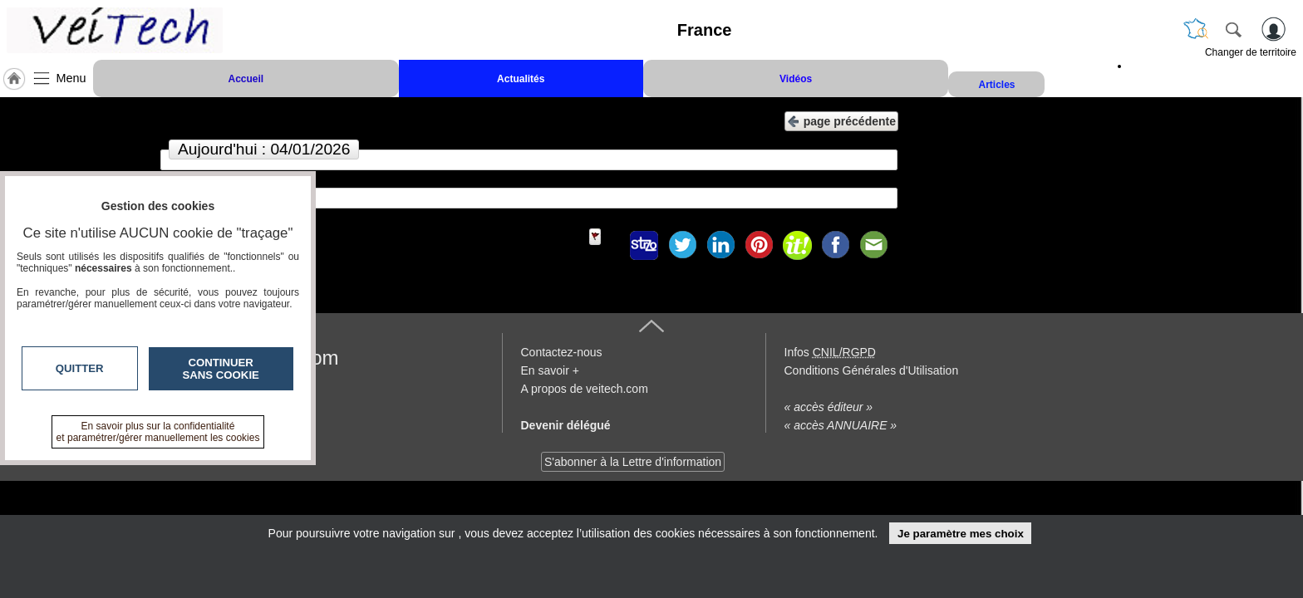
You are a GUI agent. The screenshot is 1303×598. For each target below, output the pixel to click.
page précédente (841, 120)
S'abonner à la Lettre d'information (632, 461)
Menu (71, 78)
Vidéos (795, 79)
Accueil (245, 79)
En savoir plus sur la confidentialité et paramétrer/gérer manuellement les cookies (158, 432)
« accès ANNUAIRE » (840, 425)
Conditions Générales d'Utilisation (871, 370)
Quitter (80, 368)
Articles (996, 85)
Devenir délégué (566, 425)
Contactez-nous (561, 352)
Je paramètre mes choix (960, 533)
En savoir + (550, 370)
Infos (830, 352)
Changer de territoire (1250, 52)
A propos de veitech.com (584, 388)
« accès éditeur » (828, 407)
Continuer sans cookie (221, 368)
